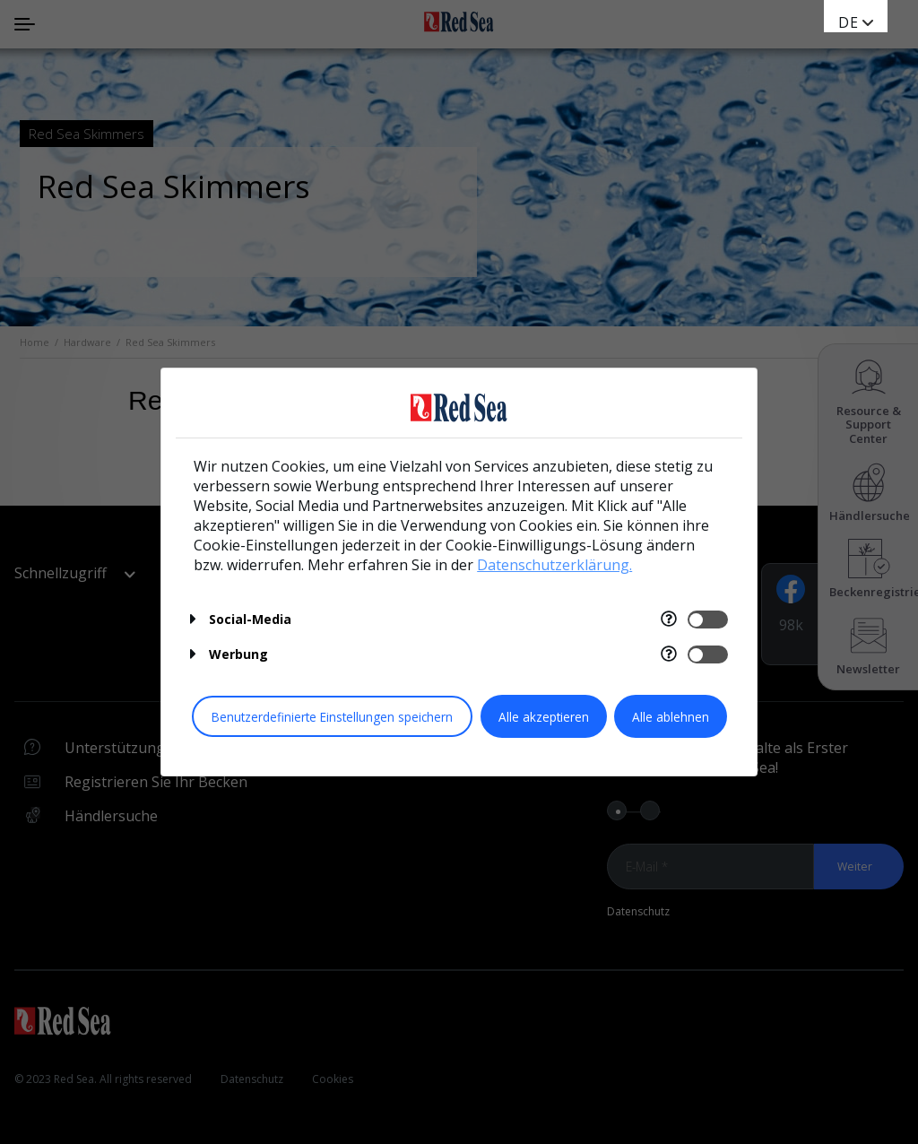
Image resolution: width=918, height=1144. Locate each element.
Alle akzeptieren (543, 716)
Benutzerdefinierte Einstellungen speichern (332, 716)
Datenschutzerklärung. (554, 565)
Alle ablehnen (670, 716)
